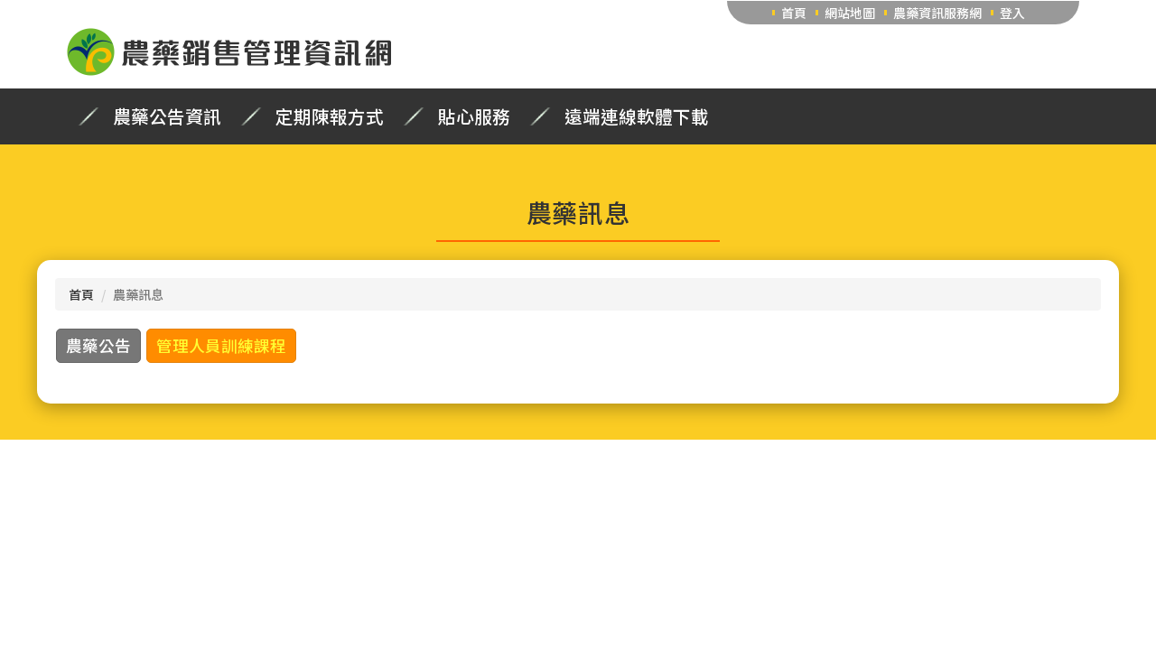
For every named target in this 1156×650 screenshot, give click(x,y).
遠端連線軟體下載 (636, 116)
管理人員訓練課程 (221, 345)
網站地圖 (850, 13)
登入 (1012, 13)
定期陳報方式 (329, 116)
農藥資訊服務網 (937, 13)
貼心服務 (474, 116)
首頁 (793, 13)
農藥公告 (98, 345)
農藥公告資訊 (167, 116)
